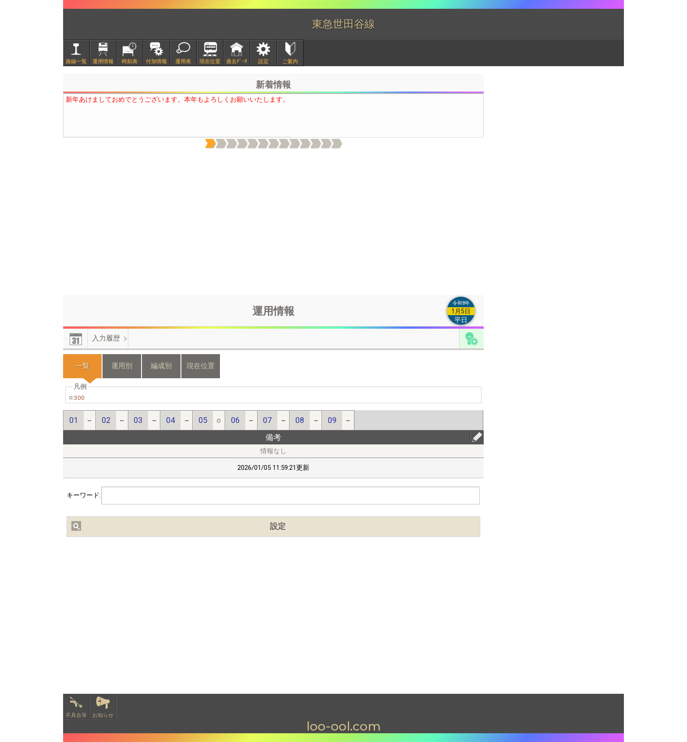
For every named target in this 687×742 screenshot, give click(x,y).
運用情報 (102, 61)
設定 (263, 61)
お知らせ (102, 715)
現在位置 (209, 61)
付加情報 (156, 61)
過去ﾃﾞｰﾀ (236, 61)
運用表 (183, 61)
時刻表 (130, 61)
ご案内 (290, 61)
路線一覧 (76, 61)
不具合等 (76, 715)
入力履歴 (106, 338)
